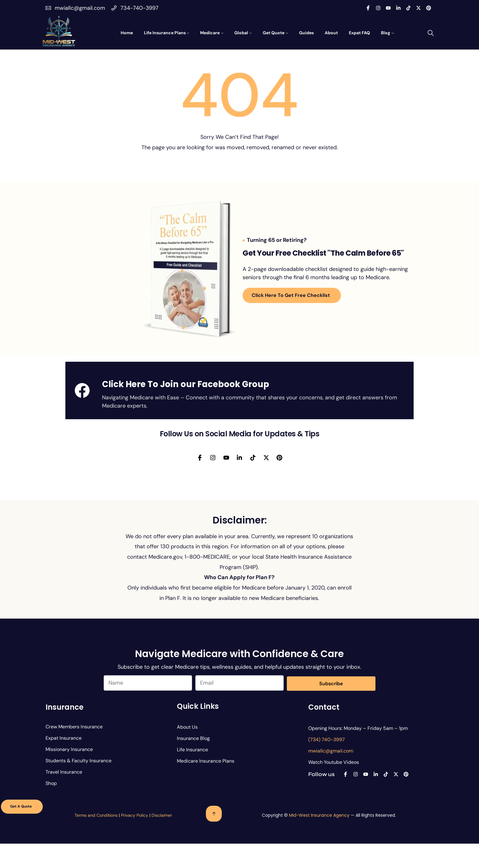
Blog (385, 32)
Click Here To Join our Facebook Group (185, 384)
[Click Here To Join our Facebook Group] (82, 390)
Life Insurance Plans (165, 32)
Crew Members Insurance (74, 730)
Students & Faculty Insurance (79, 764)
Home (127, 32)
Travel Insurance (64, 775)
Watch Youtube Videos (333, 766)
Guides (306, 32)
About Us (187, 730)
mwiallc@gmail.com (80, 8)
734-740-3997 (139, 8)
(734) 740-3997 (326, 743)
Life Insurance (192, 753)
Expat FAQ (359, 32)
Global (241, 32)
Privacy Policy (134, 819)
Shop (51, 787)
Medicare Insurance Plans (205, 764)
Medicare (210, 32)
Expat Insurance (64, 741)
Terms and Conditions (96, 819)
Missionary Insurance (69, 753)
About (331, 32)
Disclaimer (162, 819)
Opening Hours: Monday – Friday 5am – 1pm (358, 732)
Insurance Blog (193, 742)
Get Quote (273, 32)
